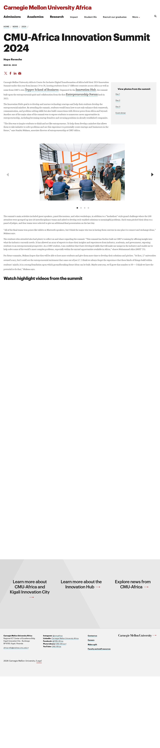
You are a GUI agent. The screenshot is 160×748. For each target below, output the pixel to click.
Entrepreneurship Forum (19, 110)
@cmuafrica (58, 707)
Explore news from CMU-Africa (133, 655)
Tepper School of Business (35, 100)
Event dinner (121, 116)
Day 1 (118, 98)
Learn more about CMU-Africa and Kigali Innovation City (30, 659)
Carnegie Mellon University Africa (65, 710)
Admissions (12, 16)
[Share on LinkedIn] (15, 74)
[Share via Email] (20, 74)
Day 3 (118, 110)
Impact (74, 16)
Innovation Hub (87, 100)
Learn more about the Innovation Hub (81, 655)
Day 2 (118, 104)
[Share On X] (5, 74)
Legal (39, 732)
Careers (91, 711)
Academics (35, 16)
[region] (80, 208)
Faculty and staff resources (99, 720)
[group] (83, 206)
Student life (90, 16)
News (15, 26)
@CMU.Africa (57, 712)
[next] (152, 208)
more (135, 16)
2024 (24, 26)
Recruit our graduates (115, 16)
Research (57, 16)
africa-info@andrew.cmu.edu (16, 719)
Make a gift (92, 716)
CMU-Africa (61, 715)
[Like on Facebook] (10, 74)
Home (6, 26)
